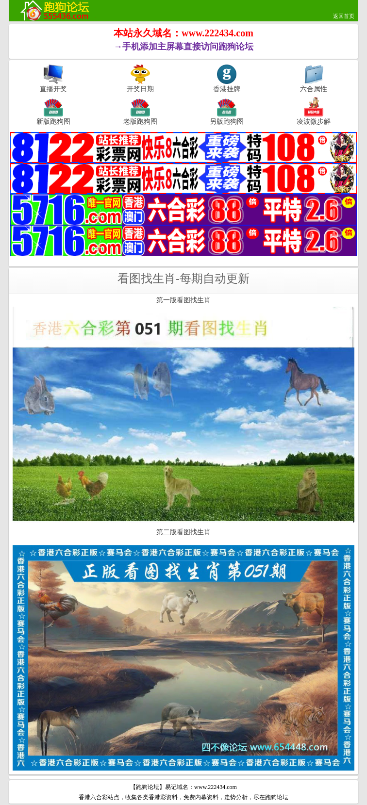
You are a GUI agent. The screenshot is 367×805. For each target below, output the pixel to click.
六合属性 (313, 89)
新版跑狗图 (53, 121)
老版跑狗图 (140, 121)
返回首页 (343, 16)
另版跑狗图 (227, 121)
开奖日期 (140, 89)
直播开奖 (53, 89)
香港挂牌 (226, 89)
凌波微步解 (314, 121)
